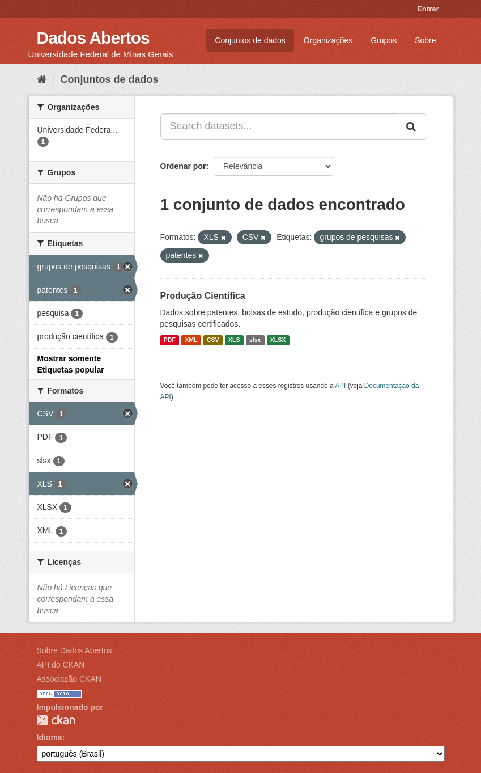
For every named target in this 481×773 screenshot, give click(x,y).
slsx (255, 340)
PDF (170, 340)
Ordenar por (183, 166)
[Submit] (412, 126)
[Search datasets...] (278, 126)
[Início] (41, 79)
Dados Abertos (93, 37)
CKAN (56, 720)
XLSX (278, 340)
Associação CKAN (69, 678)
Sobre (425, 40)
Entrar (428, 9)
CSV (213, 340)
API (340, 386)
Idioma (49, 737)
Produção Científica (202, 296)
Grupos (384, 40)
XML (191, 340)
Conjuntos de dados (250, 40)
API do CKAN (61, 664)
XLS (234, 340)
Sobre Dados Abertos (74, 650)
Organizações (328, 40)
